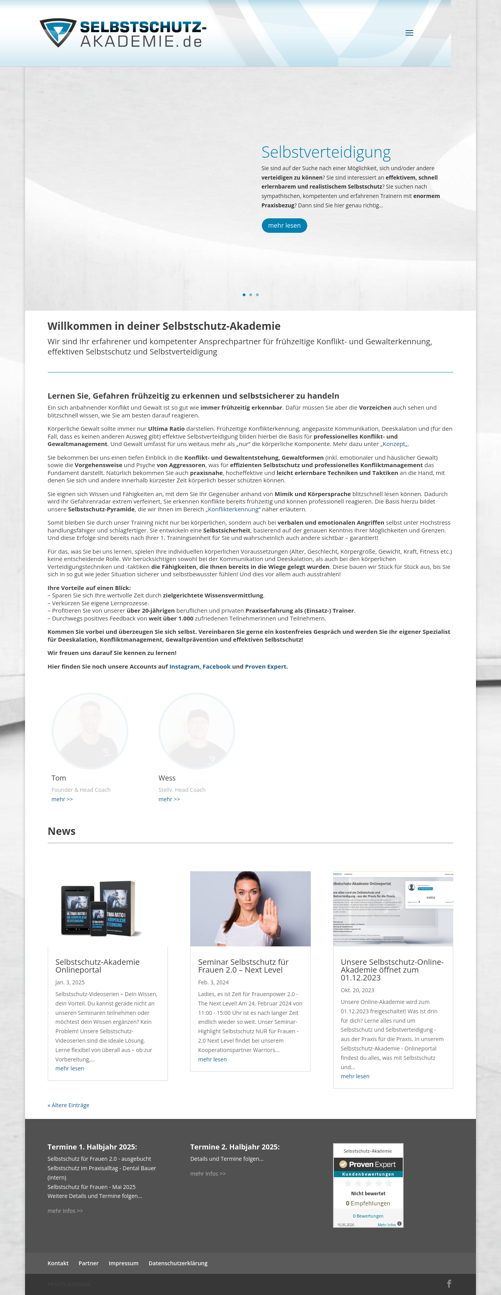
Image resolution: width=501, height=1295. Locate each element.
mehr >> (62, 799)
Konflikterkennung (233, 509)
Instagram (184, 666)
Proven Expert (265, 666)
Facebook (217, 666)
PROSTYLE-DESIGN (69, 1284)
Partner (89, 1263)
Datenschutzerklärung (178, 1263)
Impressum (124, 1263)
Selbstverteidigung (326, 151)
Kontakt (58, 1263)
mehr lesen (284, 225)
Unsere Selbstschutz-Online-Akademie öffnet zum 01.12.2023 (392, 970)
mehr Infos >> (65, 1210)
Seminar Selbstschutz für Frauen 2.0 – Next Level (243, 966)
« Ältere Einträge (69, 1105)
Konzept (394, 444)
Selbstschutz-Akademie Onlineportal (98, 966)
